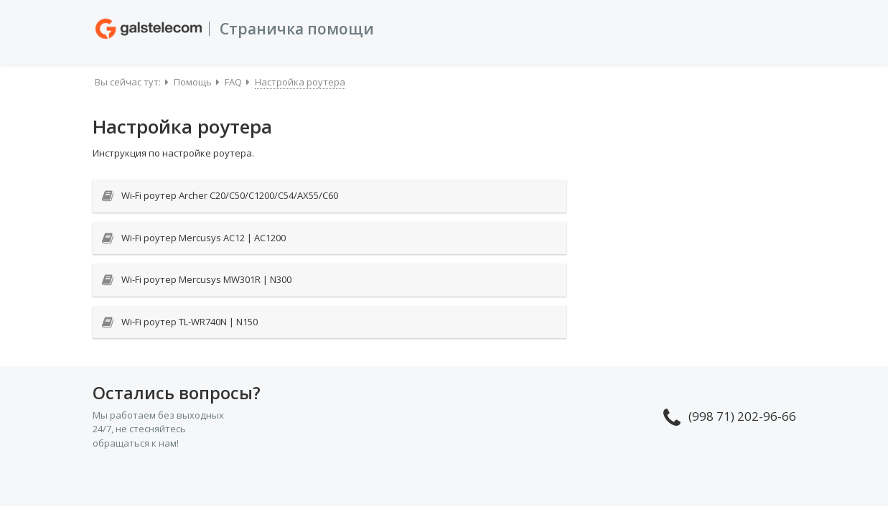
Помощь (193, 81)
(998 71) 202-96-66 (729, 416)
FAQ (233, 81)
